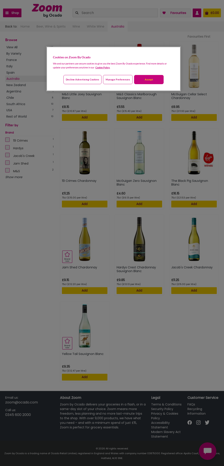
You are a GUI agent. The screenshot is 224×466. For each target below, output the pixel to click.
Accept (149, 79)
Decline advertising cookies (82, 79)
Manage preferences (118, 79)
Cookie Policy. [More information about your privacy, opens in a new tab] (102, 67)
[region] (113, 69)
